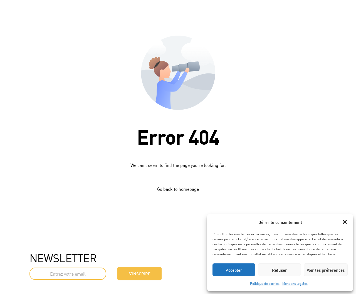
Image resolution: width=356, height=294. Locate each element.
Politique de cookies (265, 283)
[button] (345, 222)
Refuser (279, 270)
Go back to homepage (178, 189)
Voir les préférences (326, 270)
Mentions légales (295, 283)
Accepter (234, 270)
